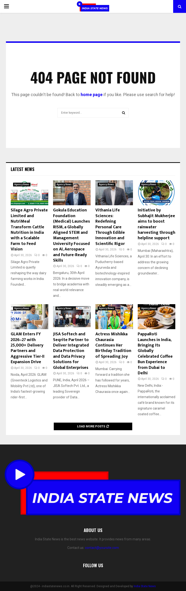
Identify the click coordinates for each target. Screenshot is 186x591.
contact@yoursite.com (102, 548)
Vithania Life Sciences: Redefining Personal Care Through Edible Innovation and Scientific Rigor (110, 227)
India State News (145, 586)
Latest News (22, 169)
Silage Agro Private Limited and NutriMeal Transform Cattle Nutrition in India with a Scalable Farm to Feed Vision (29, 230)
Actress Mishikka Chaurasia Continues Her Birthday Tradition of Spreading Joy (113, 345)
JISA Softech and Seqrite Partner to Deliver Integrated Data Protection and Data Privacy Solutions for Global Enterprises (71, 351)
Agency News (21, 184)
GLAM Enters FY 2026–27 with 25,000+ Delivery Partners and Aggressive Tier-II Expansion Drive (27, 348)
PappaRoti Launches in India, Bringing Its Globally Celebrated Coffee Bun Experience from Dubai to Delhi (155, 354)
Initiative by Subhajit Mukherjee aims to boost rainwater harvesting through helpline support (156, 224)
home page (92, 94)
